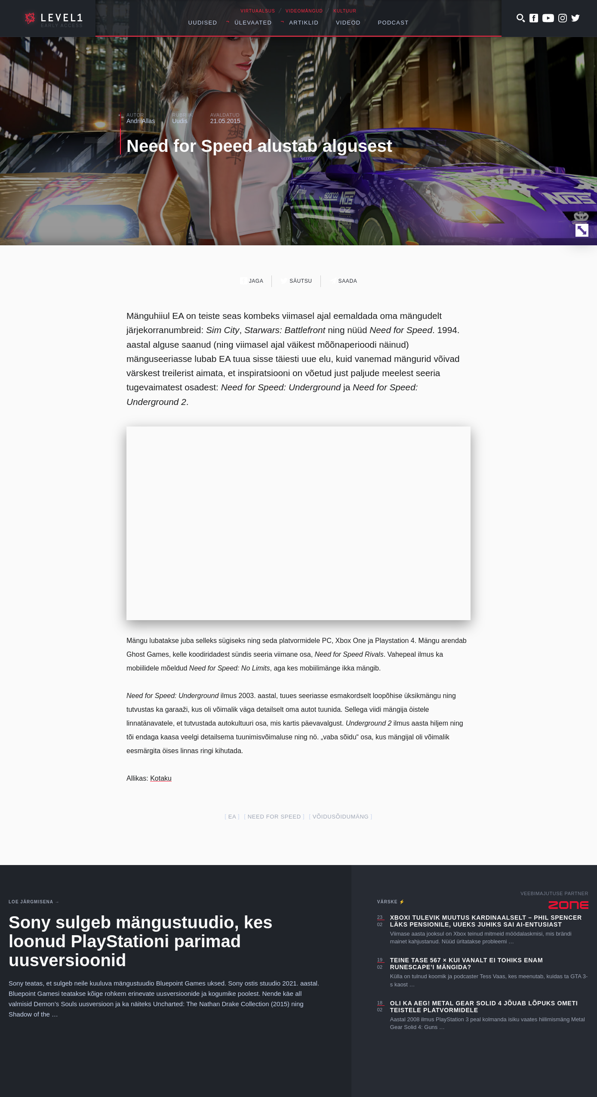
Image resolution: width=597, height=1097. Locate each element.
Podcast (393, 22)
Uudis (180, 120)
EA (232, 816)
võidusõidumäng (341, 816)
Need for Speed (274, 816)
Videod (348, 22)
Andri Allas (140, 120)
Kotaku (161, 778)
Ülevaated (253, 22)
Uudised (203, 22)
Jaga (252, 280)
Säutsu (296, 280)
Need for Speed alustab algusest (259, 145)
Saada (343, 280)
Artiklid (304, 22)
